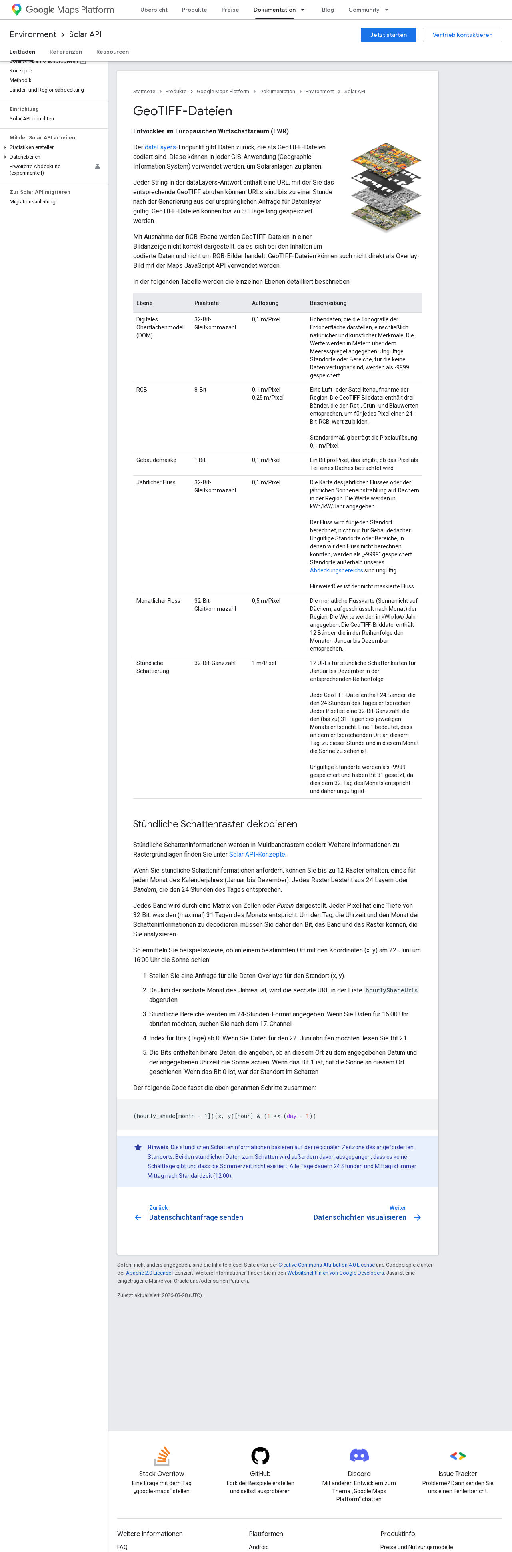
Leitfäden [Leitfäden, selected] (22, 51)
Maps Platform (70, 9)
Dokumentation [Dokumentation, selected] (275, 9)
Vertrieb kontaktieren (462, 34)
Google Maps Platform (223, 91)
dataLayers (160, 147)
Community (364, 9)
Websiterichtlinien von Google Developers (335, 1273)
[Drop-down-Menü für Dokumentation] (305, 9)
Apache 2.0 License (148, 1273)
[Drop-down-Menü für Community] (389, 9)
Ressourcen (112, 51)
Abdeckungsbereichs (336, 570)
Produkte (194, 9)
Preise (230, 9)
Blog (328, 9)
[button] (52, 147)
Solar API (85, 35)
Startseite (144, 91)
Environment (33, 35)
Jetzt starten (388, 34)
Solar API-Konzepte (257, 854)
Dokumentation (277, 91)
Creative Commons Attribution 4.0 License (326, 1265)
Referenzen (66, 51)
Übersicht (154, 9)
